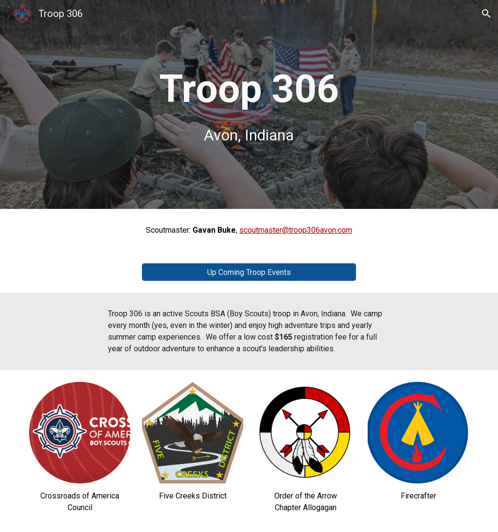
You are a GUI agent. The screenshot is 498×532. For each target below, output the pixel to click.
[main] (248, 104)
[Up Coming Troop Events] (249, 272)
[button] (486, 13)
